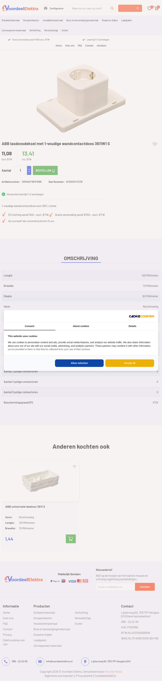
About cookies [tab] (81, 326)
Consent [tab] (29, 326)
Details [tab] (132, 326)
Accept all (129, 363)
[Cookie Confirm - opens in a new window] (141, 316)
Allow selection (79, 363)
